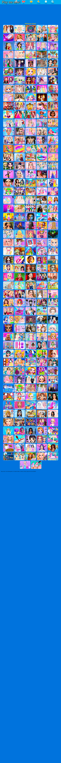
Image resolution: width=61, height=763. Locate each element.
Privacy (25, 471)
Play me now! (11, 2)
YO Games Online (16, 471)
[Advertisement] (30, 13)
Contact (21, 471)
